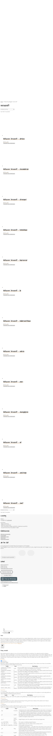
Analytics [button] (2, 671)
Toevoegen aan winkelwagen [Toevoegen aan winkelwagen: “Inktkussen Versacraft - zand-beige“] (9, 445)
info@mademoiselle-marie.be (6, 536)
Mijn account (5, 553)
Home (2, 70)
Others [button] (2, 720)
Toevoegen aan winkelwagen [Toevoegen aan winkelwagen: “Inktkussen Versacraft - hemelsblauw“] (9, 202)
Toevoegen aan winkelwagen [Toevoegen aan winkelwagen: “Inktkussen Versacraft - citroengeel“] (9, 172)
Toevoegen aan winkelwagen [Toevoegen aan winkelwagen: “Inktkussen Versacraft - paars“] (9, 354)
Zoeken (4, 554)
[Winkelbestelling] (7, 77)
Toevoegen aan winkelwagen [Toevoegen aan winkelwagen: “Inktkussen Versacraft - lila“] (9, 263)
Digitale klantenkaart (5, 507)
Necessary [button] (3, 627)
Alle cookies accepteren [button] (13, 611)
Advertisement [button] (4, 715)
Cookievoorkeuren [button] (4, 611)
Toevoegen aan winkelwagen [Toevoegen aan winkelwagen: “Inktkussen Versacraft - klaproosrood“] (9, 232)
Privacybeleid (3, 503)
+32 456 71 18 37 (6, 543)
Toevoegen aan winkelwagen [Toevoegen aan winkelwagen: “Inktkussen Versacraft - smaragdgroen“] (9, 384)
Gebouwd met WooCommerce (12, 550)
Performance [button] (3, 666)
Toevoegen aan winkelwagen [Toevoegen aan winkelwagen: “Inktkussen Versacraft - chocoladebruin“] (9, 141)
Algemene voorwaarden (5, 502)
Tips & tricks (3, 506)
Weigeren (20, 611)
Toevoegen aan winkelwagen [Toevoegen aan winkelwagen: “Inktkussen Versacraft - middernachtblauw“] (9, 293)
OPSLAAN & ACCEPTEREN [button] (5, 727)
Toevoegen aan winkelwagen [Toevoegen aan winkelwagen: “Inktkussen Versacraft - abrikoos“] (9, 111)
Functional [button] (3, 658)
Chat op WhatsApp (10, 547)
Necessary (4, 629)
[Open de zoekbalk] (4, 597)
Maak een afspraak (6, 540)
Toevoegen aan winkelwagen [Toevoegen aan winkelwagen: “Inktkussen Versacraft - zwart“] (9, 475)
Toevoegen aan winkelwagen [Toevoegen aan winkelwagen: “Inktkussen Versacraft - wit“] (9, 415)
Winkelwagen (6, 601)
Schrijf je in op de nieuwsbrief (8, 525)
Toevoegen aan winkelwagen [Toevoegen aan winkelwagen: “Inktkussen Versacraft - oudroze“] (9, 324)
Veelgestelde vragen (5, 505)
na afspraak (9, 488)
